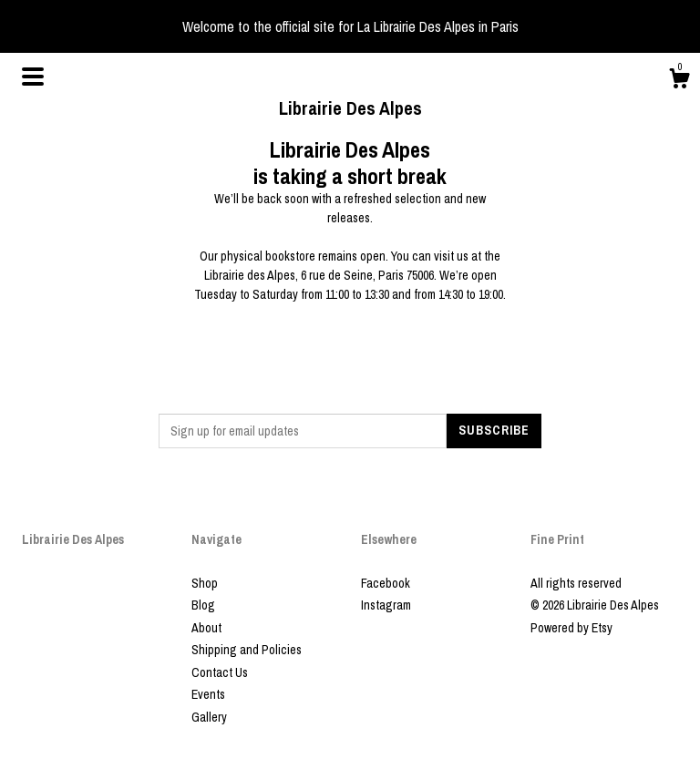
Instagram (386, 605)
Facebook (385, 583)
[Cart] (679, 81)
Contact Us (219, 672)
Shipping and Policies (246, 649)
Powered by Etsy (571, 628)
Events (208, 694)
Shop (204, 583)
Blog (203, 605)
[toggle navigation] (33, 76)
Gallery (209, 717)
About (206, 628)
